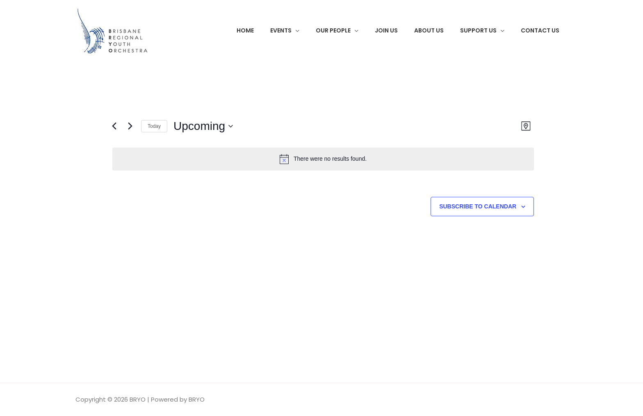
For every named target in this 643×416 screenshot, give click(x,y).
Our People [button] (333, 30)
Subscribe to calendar (477, 206)
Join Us (386, 30)
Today (154, 126)
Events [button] (281, 30)
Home (245, 30)
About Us (429, 30)
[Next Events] (130, 126)
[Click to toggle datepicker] (203, 126)
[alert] (323, 159)
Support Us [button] (478, 30)
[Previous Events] (114, 126)
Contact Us (540, 30)
